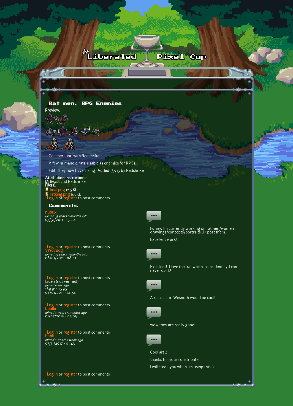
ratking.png (60, 195)
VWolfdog (54, 251)
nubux (51, 212)
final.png (57, 190)
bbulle (50, 309)
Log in (52, 198)
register (70, 198)
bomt (49, 336)
